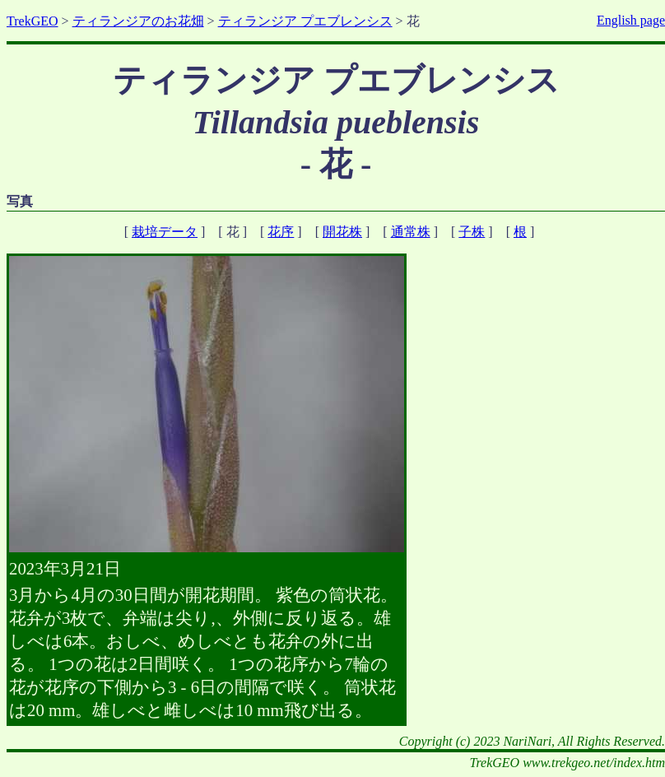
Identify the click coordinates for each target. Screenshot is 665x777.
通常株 (410, 232)
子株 (471, 232)
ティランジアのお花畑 (138, 21)
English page (631, 20)
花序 (280, 232)
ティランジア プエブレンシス (305, 21)
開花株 (342, 232)
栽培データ (165, 232)
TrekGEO (32, 21)
